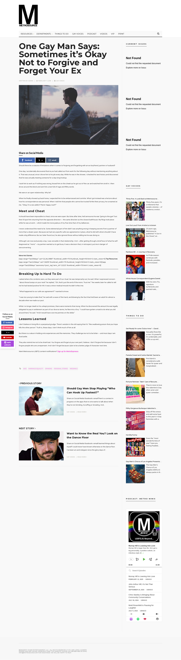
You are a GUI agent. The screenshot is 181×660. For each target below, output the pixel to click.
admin (30, 81)
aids (25, 369)
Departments (43, 34)
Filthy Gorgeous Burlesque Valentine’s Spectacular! (141, 409)
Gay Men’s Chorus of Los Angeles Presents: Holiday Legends (143, 462)
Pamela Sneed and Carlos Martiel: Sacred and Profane (144, 356)
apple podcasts (7, 343)
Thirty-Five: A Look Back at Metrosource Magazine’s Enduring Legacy (141, 199)
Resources (26, 34)
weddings (74, 369)
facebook (26, 161)
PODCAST (91, 34)
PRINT (121, 34)
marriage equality (35, 369)
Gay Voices (77, 34)
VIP (112, 34)
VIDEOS (103, 34)
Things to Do (62, 34)
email (52, 161)
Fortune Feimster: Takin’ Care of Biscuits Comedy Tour (141, 382)
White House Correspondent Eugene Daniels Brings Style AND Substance (143, 279)
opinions (48, 369)
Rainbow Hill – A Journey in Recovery (140, 253)
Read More (82, 412)
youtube (7, 337)
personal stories (61, 369)
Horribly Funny (131, 436)
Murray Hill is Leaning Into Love (142, 577)
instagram (8, 327)
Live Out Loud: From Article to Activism (141, 226)
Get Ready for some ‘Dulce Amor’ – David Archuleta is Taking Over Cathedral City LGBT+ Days (144, 329)
